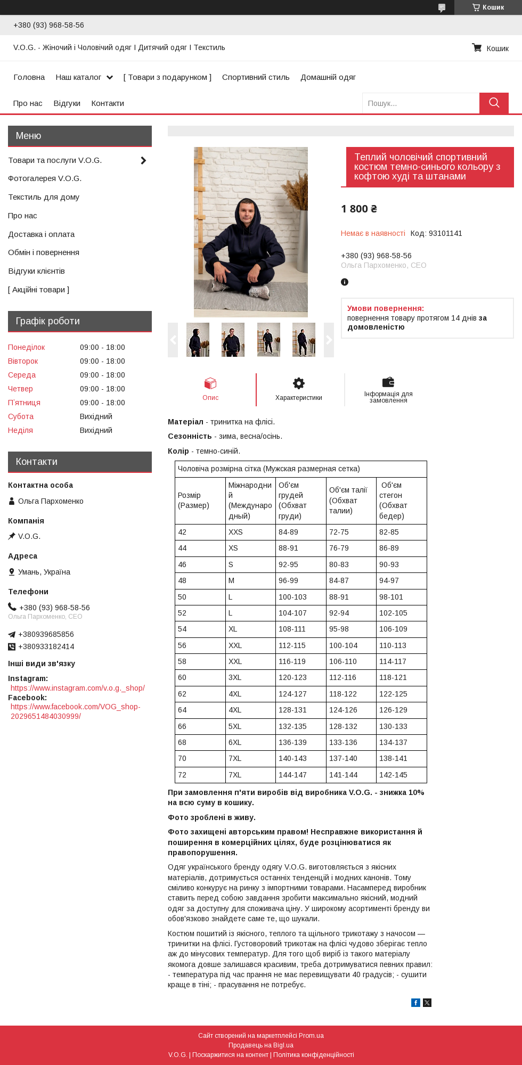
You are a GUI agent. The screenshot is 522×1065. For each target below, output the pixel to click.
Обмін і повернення (43, 252)
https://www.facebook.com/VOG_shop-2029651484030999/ (76, 711)
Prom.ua (311, 1035)
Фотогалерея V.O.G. (44, 178)
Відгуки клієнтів (36, 270)
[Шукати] (494, 103)
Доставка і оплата (41, 234)
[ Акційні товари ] (38, 289)
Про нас (28, 103)
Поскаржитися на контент (230, 1055)
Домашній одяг (328, 76)
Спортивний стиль (256, 76)
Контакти (107, 103)
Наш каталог (78, 76)
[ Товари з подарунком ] (167, 76)
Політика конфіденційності (313, 1055)
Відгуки (66, 103)
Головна (29, 76)
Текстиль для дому (44, 196)
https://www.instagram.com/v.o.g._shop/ (78, 688)
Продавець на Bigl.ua (261, 1045)
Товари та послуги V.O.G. (55, 160)
